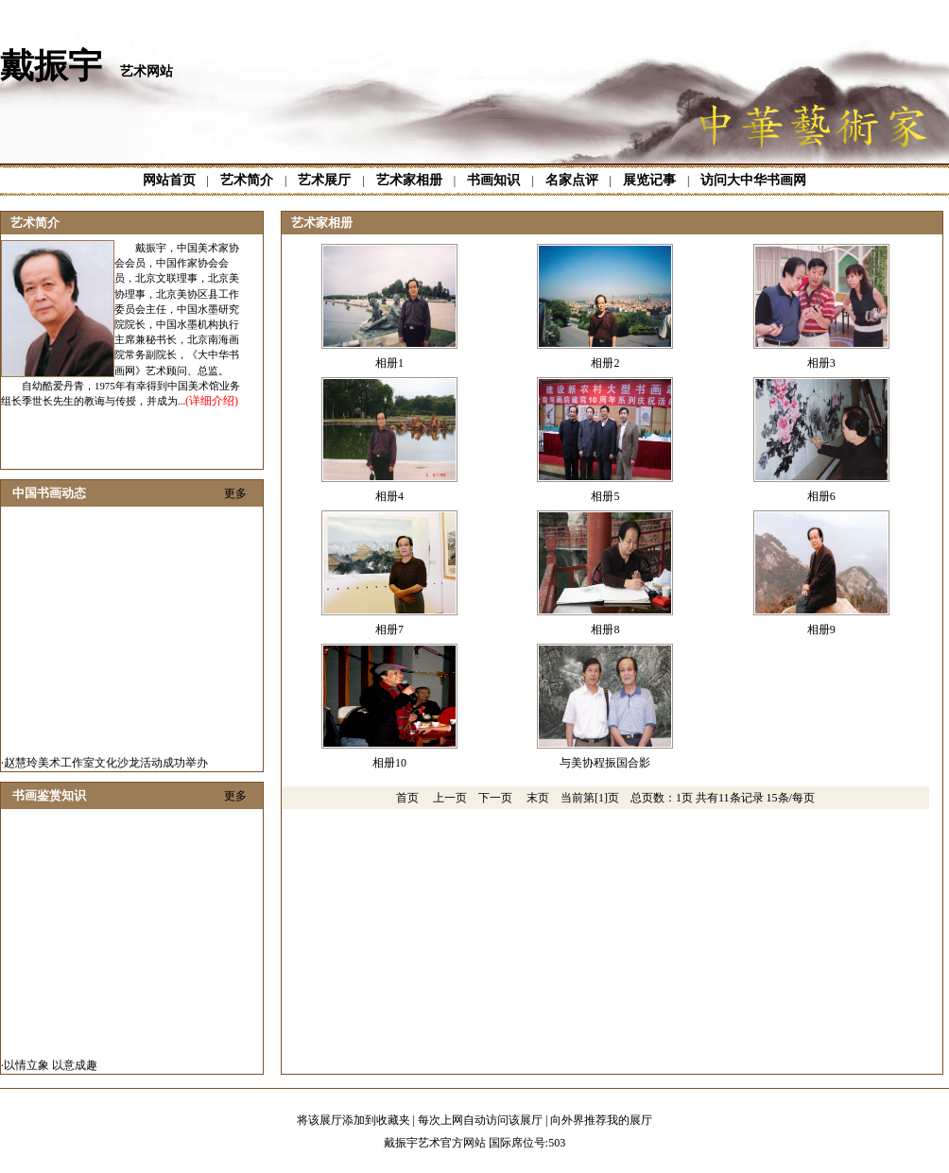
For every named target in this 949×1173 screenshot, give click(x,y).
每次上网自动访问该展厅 (480, 1120)
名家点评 (571, 180)
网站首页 (169, 180)
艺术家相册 (409, 180)
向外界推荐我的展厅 (601, 1120)
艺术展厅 (324, 180)
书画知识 (493, 180)
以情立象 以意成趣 (50, 1068)
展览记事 (649, 180)
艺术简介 (246, 180)
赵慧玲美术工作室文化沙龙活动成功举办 (106, 765)
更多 (235, 493)
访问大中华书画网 (753, 180)
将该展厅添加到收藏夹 (353, 1120)
